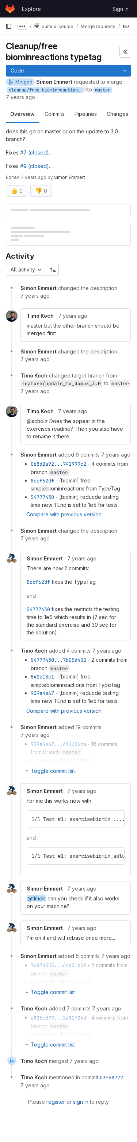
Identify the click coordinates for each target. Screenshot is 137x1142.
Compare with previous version (64, 514)
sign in (80, 1102)
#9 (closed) (34, 166)
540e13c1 (42, 676)
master (102, 90)
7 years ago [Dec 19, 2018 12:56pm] (20, 97)
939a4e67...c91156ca (58, 744)
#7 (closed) (34, 152)
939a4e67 (42, 693)
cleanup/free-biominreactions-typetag (46, 90)
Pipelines (86, 114)
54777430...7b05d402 (58, 660)
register (55, 1102)
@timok (36, 898)
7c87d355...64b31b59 (58, 965)
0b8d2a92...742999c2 (58, 464)
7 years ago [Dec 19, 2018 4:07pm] (33, 177)
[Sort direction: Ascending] (53, 269)
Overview (22, 114)
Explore (31, 9)
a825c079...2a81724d (58, 1017)
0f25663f (42, 760)
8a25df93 (42, 982)
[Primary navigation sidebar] (9, 26)
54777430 (42, 497)
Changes (117, 114)
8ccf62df (42, 480)
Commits (55, 114)
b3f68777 (111, 1077)
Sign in (121, 9)
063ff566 (42, 1034)
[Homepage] (10, 9)
